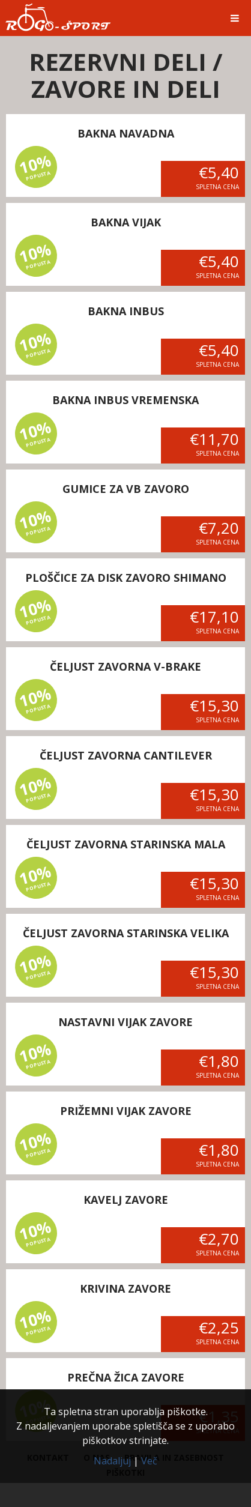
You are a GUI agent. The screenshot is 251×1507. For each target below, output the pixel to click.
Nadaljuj (112, 1460)
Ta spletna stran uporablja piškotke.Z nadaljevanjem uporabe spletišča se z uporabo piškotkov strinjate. (125, 1426)
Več (149, 1460)
